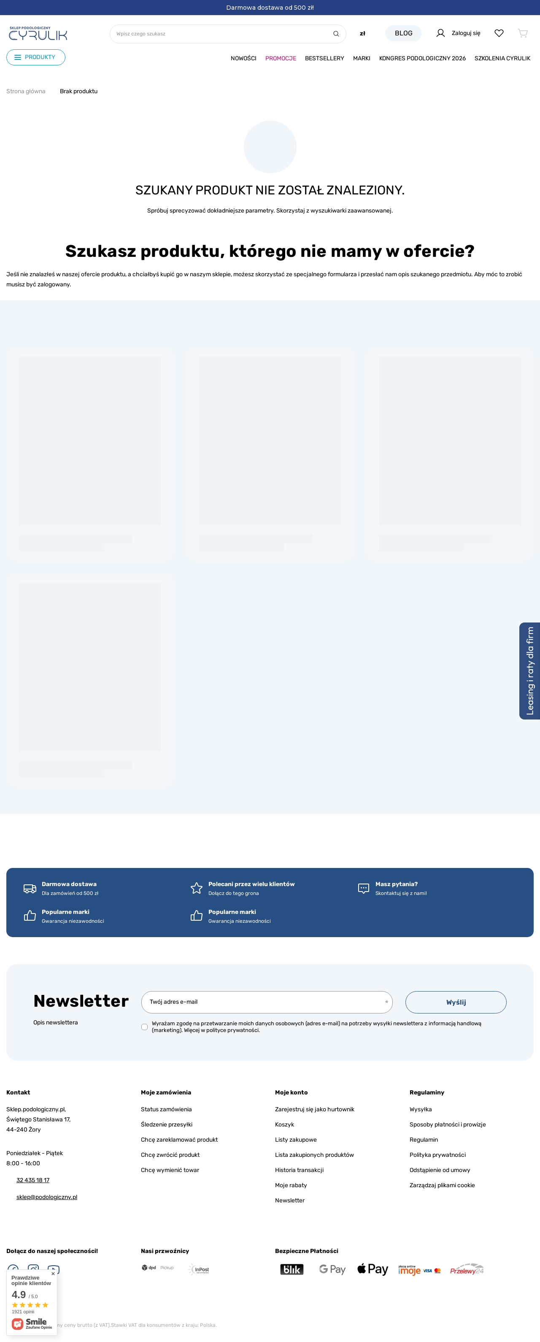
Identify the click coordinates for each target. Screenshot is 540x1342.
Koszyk (284, 1124)
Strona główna (26, 91)
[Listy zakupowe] (499, 33)
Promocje (280, 58)
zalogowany (54, 284)
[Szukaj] (336, 33)
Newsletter (81, 1001)
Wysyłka (421, 1109)
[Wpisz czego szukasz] (228, 33)
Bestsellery (324, 58)
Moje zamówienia (166, 1092)
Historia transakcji (299, 1170)
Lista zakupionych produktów (314, 1155)
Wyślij (456, 1002)
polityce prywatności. (233, 1030)
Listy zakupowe (296, 1139)
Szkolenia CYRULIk (502, 58)
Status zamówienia (166, 1109)
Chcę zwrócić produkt (170, 1155)
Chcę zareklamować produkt (179, 1139)
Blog (404, 33)
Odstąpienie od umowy (440, 1170)
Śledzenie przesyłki (166, 1124)
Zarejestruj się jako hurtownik (314, 1109)
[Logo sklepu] (38, 33)
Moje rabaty (291, 1185)
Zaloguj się (458, 33)
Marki (361, 58)
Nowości (243, 58)
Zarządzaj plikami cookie (442, 1185)
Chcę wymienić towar (170, 1170)
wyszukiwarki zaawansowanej (351, 210)
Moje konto (291, 1092)
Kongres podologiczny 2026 (422, 58)
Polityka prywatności (438, 1155)
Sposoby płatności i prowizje (448, 1124)
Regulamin (424, 1139)
